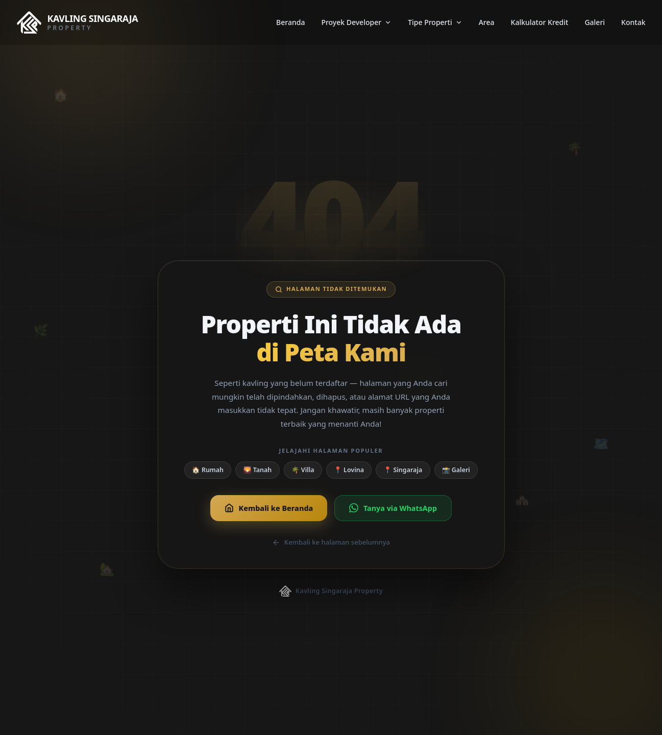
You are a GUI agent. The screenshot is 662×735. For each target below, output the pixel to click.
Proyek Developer (356, 22)
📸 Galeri (456, 469)
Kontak (633, 22)
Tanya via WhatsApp (393, 508)
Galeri (594, 22)
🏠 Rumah (208, 469)
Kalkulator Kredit (540, 22)
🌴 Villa (302, 469)
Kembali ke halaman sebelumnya (331, 542)
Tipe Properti (435, 22)
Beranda (290, 22)
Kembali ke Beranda (269, 508)
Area (487, 22)
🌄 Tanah (257, 469)
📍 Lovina (349, 469)
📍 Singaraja (403, 469)
